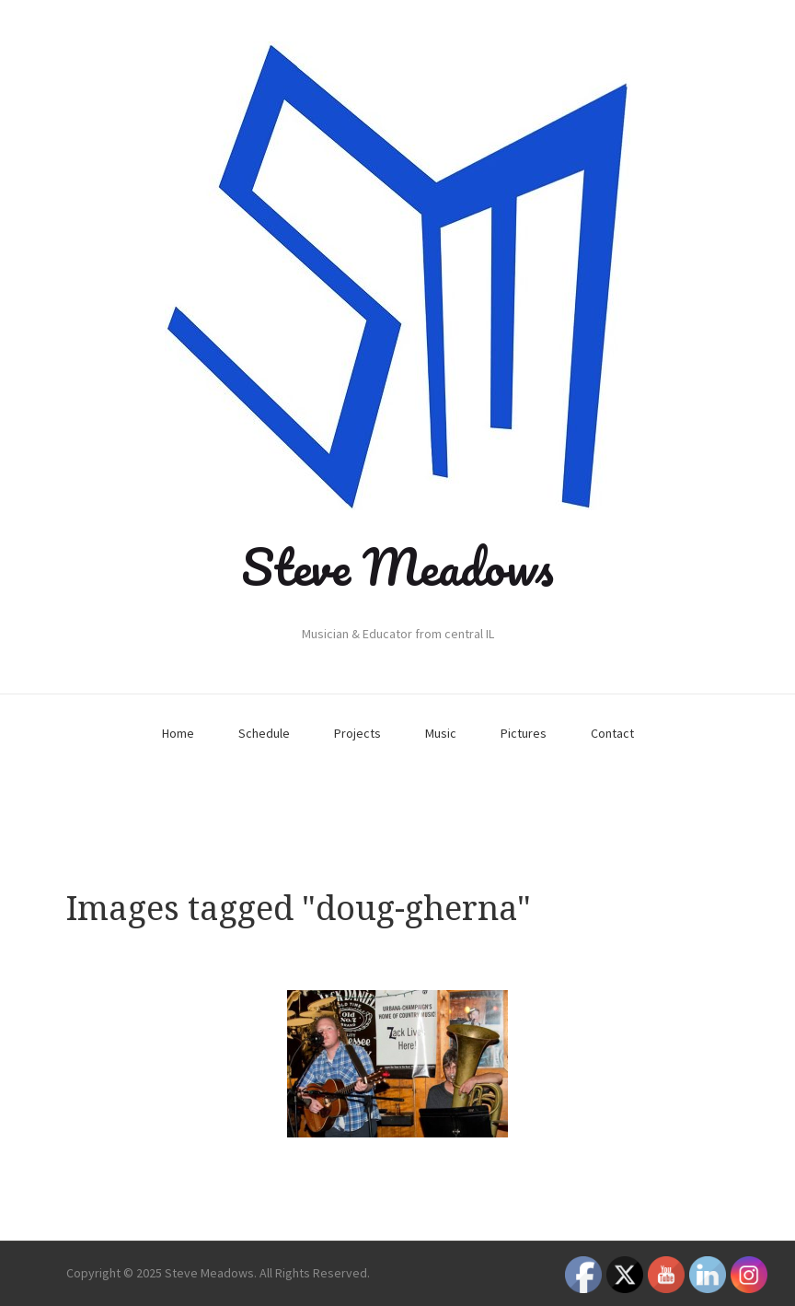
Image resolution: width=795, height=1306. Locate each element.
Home (178, 733)
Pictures (524, 733)
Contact (612, 733)
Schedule (264, 733)
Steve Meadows (397, 566)
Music (440, 733)
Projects (357, 733)
